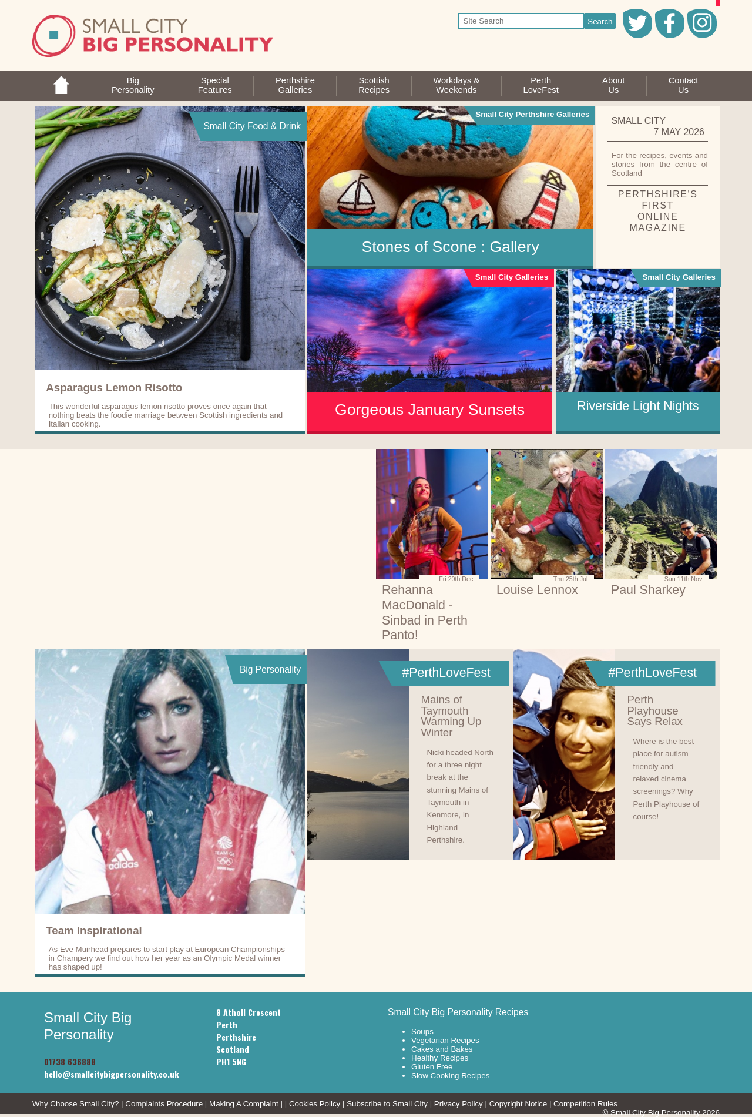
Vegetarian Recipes (445, 1040)
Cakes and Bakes (441, 1049)
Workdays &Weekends (456, 85)
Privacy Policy (458, 1103)
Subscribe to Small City (387, 1103)
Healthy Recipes (439, 1058)
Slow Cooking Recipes (450, 1075)
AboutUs (613, 85)
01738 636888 (70, 1061)
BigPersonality (133, 85)
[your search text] (521, 21)
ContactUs (684, 85)
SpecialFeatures (215, 85)
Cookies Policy (314, 1103)
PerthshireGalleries (295, 85)
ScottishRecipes (374, 85)
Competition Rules (585, 1103)
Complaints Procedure (164, 1103)
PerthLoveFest (540, 85)
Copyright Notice (518, 1103)
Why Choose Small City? (75, 1103)
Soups (422, 1031)
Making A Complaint (243, 1103)
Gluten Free (431, 1066)
